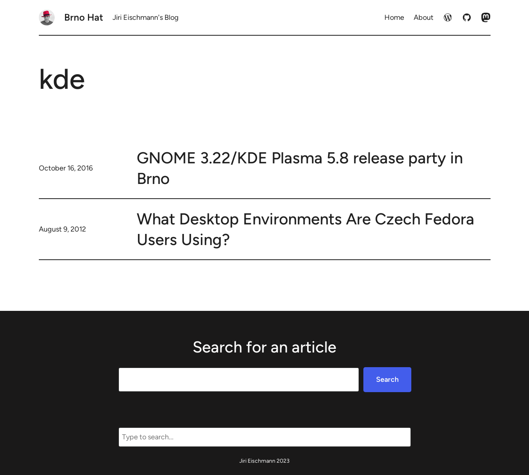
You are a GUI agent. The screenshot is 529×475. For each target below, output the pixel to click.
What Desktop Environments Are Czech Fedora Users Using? (305, 229)
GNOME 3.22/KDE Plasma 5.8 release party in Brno (300, 168)
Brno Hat (83, 17)
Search (387, 379)
